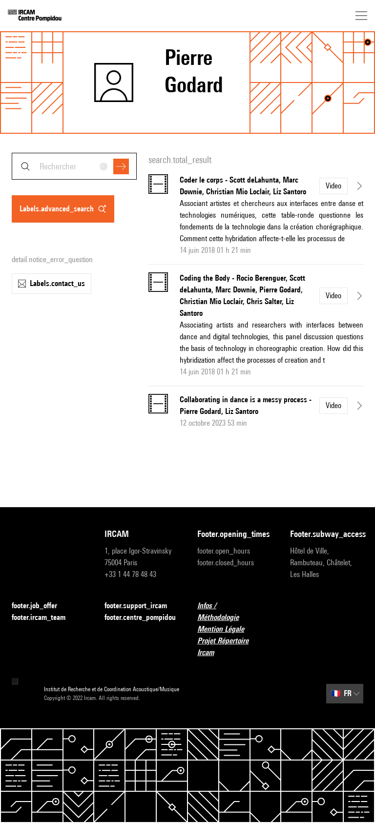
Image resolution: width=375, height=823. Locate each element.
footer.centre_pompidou (140, 617)
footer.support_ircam (141, 606)
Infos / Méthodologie (234, 611)
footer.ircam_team (44, 618)
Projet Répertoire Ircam (234, 646)
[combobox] (74, 166)
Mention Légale (226, 629)
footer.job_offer (40, 606)
